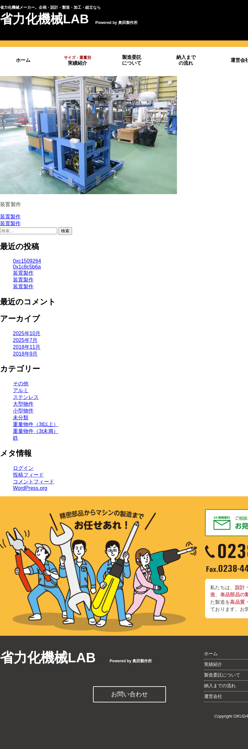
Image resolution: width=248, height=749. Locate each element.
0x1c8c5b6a (27, 267)
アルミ (20, 390)
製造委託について (131, 60)
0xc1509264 (27, 261)
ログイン (23, 468)
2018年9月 (25, 354)
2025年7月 (25, 340)
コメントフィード (33, 481)
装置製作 (10, 216)
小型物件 (23, 410)
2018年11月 (26, 347)
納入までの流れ (186, 60)
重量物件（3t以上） (35, 424)
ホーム (23, 60)
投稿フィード (28, 475)
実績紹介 (77, 60)
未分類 (20, 417)
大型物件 (23, 404)
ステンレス (26, 397)
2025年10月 (26, 333)
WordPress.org (30, 488)
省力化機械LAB (44, 19)
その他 (20, 383)
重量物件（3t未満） (35, 431)
